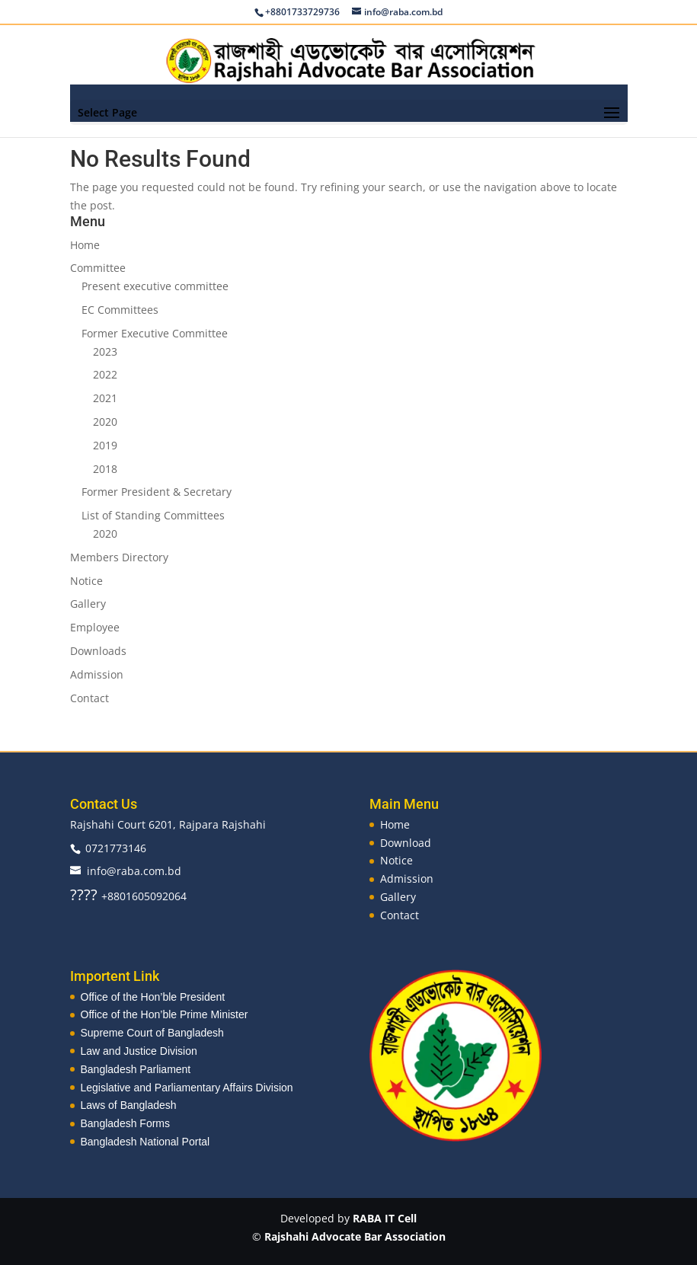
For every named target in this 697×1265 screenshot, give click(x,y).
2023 (105, 351)
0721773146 (115, 848)
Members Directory (119, 557)
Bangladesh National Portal (145, 1142)
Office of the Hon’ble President (153, 997)
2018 (105, 469)
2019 (105, 445)
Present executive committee (155, 286)
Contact (89, 698)
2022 (105, 374)
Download (405, 842)
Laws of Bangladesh (129, 1105)
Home (85, 245)
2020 (105, 421)
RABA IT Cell (385, 1218)
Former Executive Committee (155, 333)
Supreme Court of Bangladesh (152, 1033)
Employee (95, 627)
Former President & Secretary (157, 491)
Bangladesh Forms (126, 1123)
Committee (98, 267)
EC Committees (120, 309)
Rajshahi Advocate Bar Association (355, 1236)
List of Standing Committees (153, 515)
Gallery (88, 603)
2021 (105, 398)
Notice (86, 580)
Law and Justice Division (139, 1051)
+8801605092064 (144, 896)
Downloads (98, 651)
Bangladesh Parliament (136, 1069)
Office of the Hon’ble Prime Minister (164, 1014)
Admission (96, 674)
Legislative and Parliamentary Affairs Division (187, 1087)
